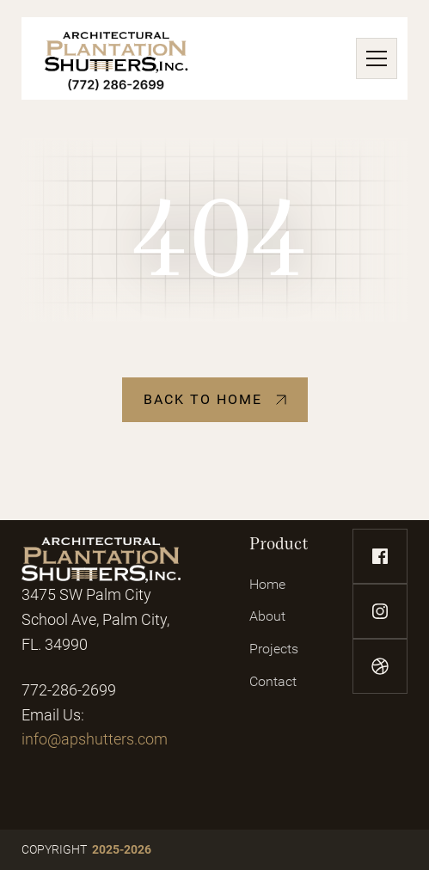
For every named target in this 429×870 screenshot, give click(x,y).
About (267, 616)
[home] (116, 58)
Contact (273, 681)
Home (267, 584)
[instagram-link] (380, 611)
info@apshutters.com (94, 739)
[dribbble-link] (380, 666)
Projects (273, 648)
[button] (373, 58)
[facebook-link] (380, 556)
